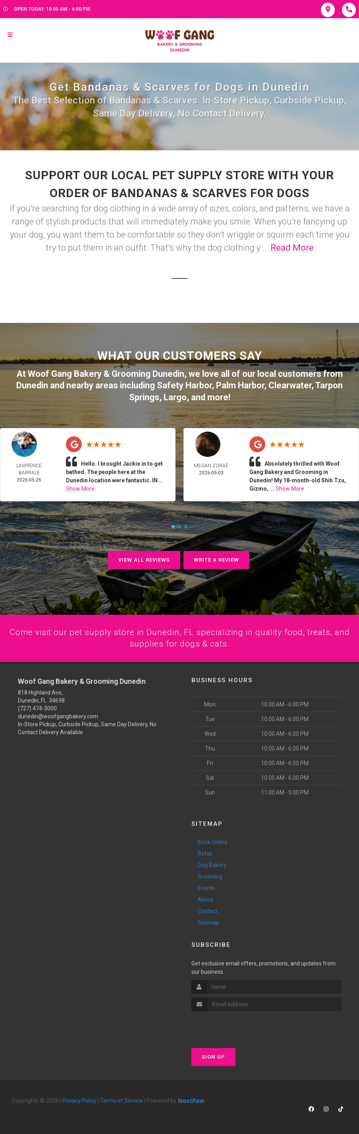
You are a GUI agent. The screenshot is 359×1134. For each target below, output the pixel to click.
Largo (175, 396)
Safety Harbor (184, 385)
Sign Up (213, 1057)
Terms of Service (121, 1101)
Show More (80, 488)
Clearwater (289, 385)
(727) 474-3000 (37, 708)
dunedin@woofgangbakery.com (58, 716)
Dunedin (32, 385)
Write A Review (216, 559)
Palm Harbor (240, 385)
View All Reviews (144, 559)
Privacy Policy (79, 1101)
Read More (292, 248)
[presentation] (233, 1026)
